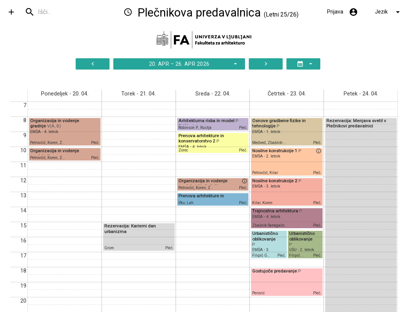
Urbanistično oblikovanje (265, 236)
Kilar (273, 172)
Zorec (183, 150)
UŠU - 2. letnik (301, 249)
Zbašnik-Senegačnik (270, 225)
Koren (52, 142)
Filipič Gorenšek (266, 255)
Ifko (181, 202)
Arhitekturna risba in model (207, 120)
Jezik (388, 12)
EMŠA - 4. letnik (44, 131)
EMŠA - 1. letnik (266, 131)
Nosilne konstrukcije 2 (275, 180)
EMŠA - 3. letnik (266, 186)
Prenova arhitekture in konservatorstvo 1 (201, 198)
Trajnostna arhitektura (275, 211)
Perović (258, 293)
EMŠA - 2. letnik (266, 156)
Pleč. (95, 142)
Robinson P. (188, 127)
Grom (109, 247)
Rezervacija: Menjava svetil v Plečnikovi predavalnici (356, 123)
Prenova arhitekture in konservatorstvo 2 (201, 138)
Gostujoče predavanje (275, 271)
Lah (190, 202)
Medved (259, 142)
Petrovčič (38, 142)
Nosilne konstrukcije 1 (275, 150)
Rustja (206, 127)
